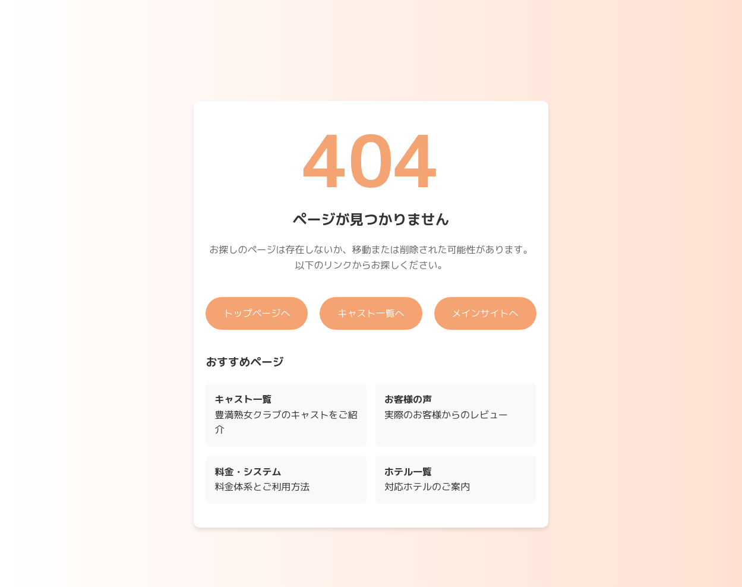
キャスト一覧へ (370, 313)
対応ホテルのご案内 (427, 479)
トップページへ (256, 313)
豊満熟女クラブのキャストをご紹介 (285, 414)
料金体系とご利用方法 (262, 479)
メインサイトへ (485, 313)
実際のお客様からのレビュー (446, 407)
